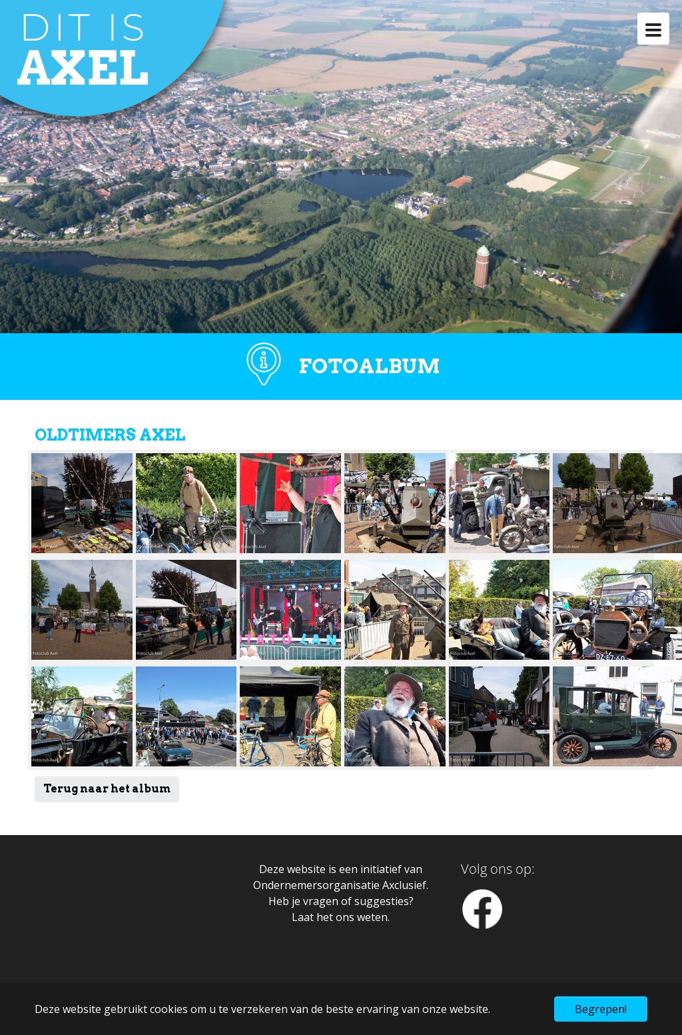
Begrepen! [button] (601, 1009)
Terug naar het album (106, 788)
